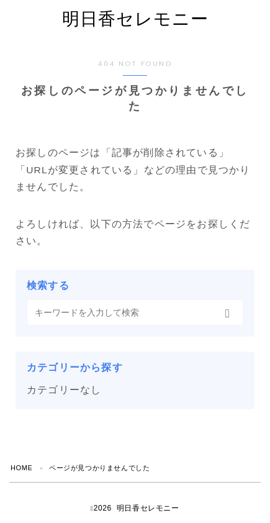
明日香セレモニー (135, 19)
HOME (21, 467)
